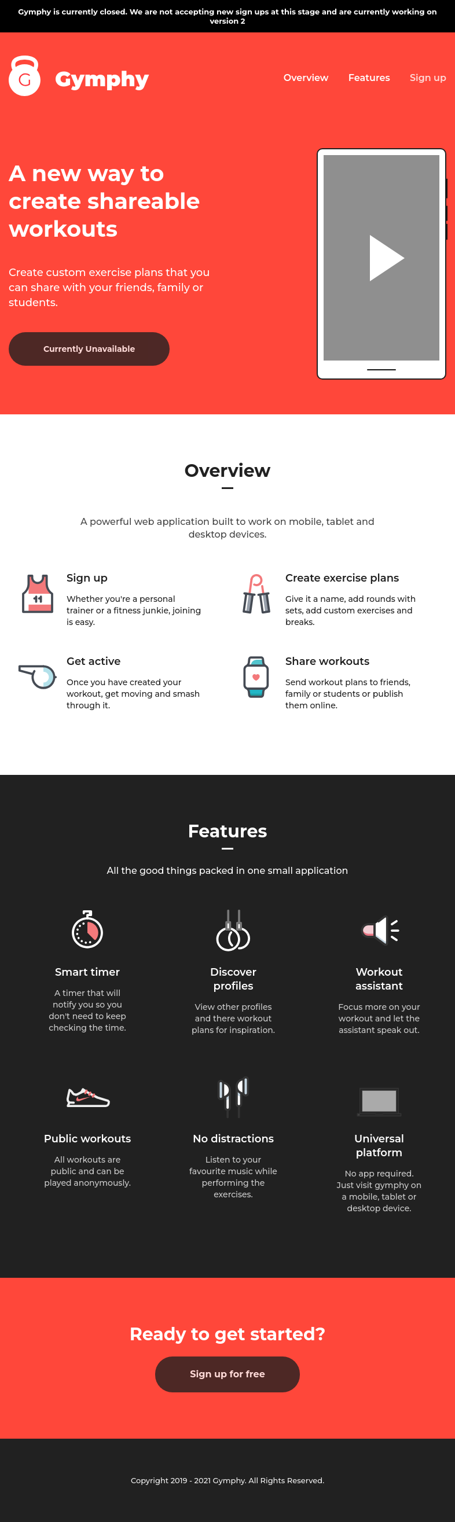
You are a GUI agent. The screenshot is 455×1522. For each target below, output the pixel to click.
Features (369, 77)
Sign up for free (227, 1374)
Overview (306, 77)
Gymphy (102, 78)
